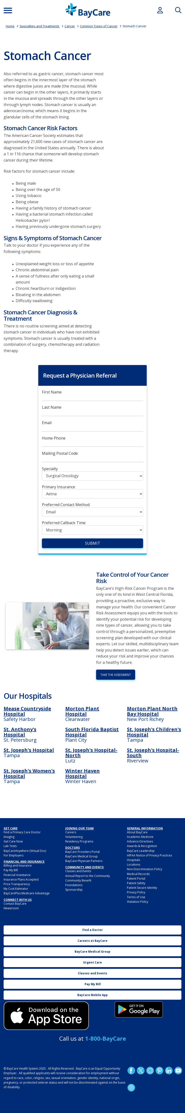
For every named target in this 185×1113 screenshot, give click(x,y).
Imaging (9, 837)
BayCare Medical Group (81, 856)
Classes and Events (78, 871)
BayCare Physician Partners (83, 861)
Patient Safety (136, 883)
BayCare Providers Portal (82, 852)
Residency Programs (79, 841)
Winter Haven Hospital (82, 773)
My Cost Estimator (16, 889)
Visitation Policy (137, 902)
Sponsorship (74, 890)
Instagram (150, 1070)
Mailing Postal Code (60, 453)
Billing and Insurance (18, 865)
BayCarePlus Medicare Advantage (27, 893)
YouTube (178, 1070)
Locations (133, 864)
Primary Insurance (58, 486)
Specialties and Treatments (39, 26)
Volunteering (74, 837)
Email (47, 422)
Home (10, 26)
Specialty (50, 468)
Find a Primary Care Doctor (22, 832)
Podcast (131, 1088)
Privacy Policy (136, 892)
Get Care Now (13, 841)
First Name (52, 392)
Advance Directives (140, 841)
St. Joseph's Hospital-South (153, 753)
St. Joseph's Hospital (29, 750)
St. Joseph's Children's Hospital (154, 732)
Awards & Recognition (142, 846)
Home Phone (54, 438)
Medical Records (138, 874)
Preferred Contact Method (66, 504)
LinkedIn (169, 1070)
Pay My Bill (11, 870)
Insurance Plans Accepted (21, 879)
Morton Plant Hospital (82, 711)
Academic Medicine (140, 837)
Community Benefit (78, 880)
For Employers (13, 855)
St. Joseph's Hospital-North (91, 753)
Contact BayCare (15, 904)
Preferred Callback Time (64, 522)
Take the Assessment (115, 675)
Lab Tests (10, 846)
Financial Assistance (17, 875)
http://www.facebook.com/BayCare (131, 1070)
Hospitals (133, 860)
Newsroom (11, 908)
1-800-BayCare (105, 1038)
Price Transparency (17, 884)
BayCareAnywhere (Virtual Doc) (25, 851)
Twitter (141, 1070)
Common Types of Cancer (99, 26)
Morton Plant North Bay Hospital (152, 711)
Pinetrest (159, 1070)
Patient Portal (136, 878)
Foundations (73, 885)
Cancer (70, 26)
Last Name (51, 407)
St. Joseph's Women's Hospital (29, 773)
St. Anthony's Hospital (20, 732)
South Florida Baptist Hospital (92, 732)
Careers (70, 832)
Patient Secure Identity (142, 888)
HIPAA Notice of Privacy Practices (149, 855)
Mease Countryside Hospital (27, 711)
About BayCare (137, 832)
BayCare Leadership (141, 851)
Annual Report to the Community (87, 876)
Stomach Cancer (134, 26)
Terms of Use (136, 897)
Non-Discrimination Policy (144, 869)
